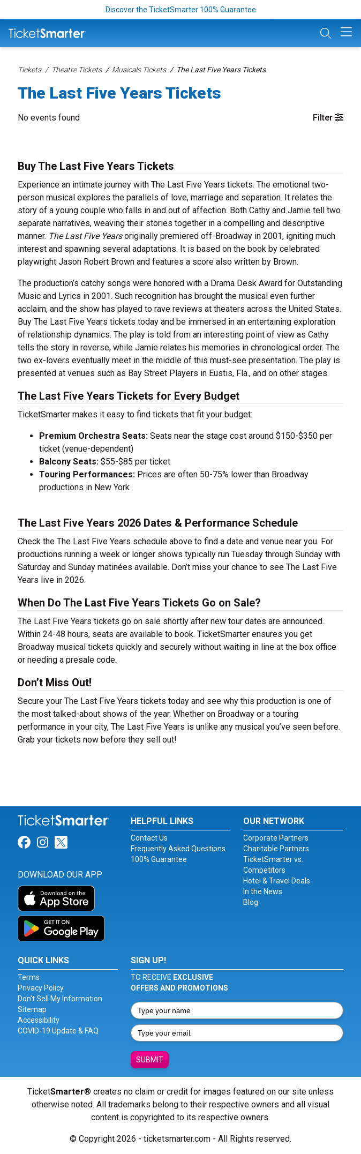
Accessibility (38, 1020)
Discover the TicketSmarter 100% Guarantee (181, 9)
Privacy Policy (41, 988)
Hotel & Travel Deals (276, 880)
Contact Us (149, 838)
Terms (29, 977)
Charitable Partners (276, 848)
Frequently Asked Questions (178, 848)
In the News (262, 891)
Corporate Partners (276, 838)
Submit (149, 1059)
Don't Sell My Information (60, 998)
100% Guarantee (159, 859)
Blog (250, 902)
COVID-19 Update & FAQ (58, 1030)
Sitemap (32, 1009)
